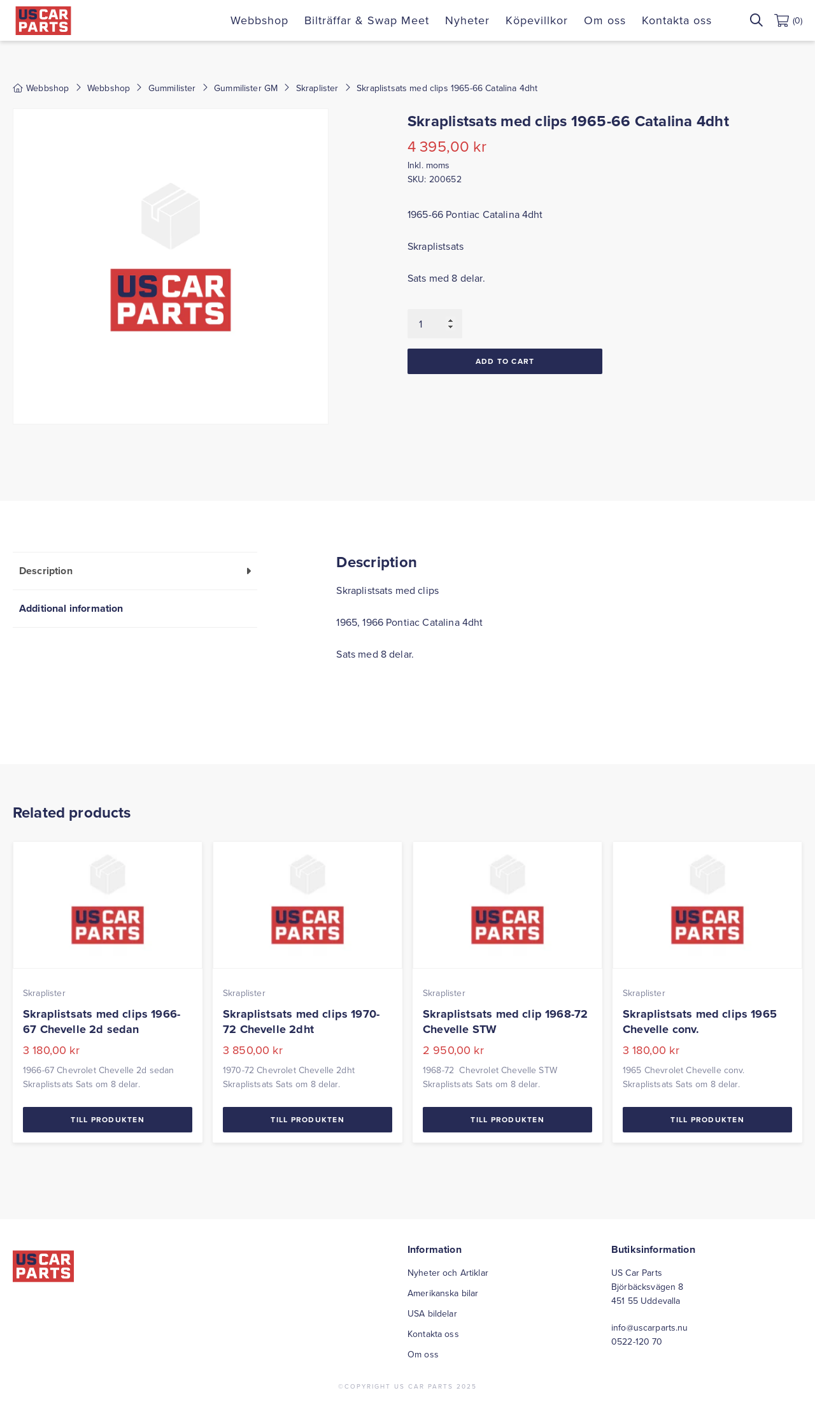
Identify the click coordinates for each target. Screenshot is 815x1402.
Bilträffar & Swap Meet (366, 20)
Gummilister (172, 88)
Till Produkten (108, 1119)
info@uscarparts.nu (649, 1327)
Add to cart (505, 361)
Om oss (605, 20)
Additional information (71, 608)
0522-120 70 (637, 1341)
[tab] (135, 570)
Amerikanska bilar (443, 1293)
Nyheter (467, 20)
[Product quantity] (435, 323)
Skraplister (317, 88)
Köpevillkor (537, 20)
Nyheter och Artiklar (448, 1272)
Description (46, 570)
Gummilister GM (246, 88)
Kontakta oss (677, 20)
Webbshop (259, 20)
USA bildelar (432, 1313)
